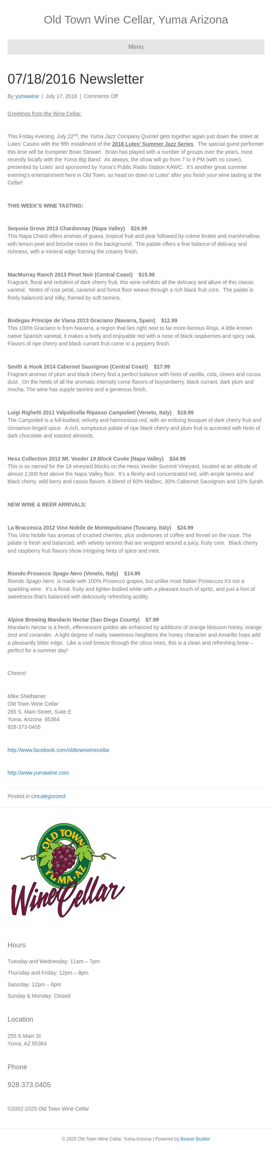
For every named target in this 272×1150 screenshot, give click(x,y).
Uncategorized (48, 796)
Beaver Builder (195, 1139)
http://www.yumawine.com (38, 773)
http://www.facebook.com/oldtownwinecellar (59, 750)
